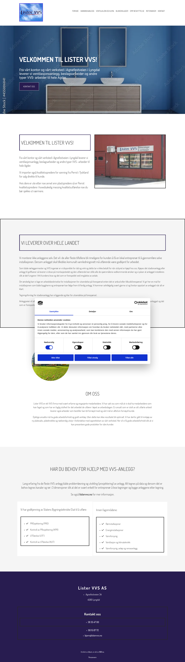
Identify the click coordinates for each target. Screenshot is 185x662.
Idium (90, 652)
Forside (75, 11)
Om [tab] (131, 311)
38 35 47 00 (93, 622)
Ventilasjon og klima (105, 11)
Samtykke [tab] (54, 311)
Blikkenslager (122, 11)
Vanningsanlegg (87, 11)
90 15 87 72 (93, 630)
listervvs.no (85, 494)
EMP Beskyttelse (137, 11)
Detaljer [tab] (92, 311)
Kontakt (161, 11)
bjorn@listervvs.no (93, 635)
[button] (29, 86)
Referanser (151, 11)
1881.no (101, 652)
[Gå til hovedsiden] (31, 21)
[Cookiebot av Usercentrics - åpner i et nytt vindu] (136, 303)
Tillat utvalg (92, 358)
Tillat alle (129, 358)
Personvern (92, 657)
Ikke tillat (55, 358)
